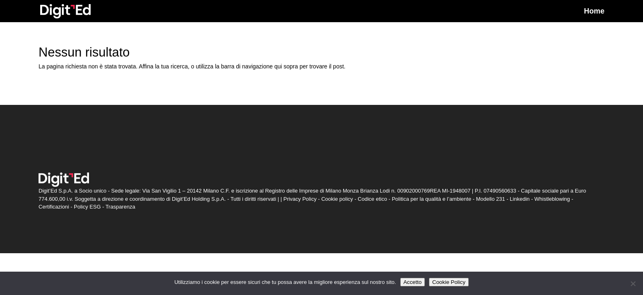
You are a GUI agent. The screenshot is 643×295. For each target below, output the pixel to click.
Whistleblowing (552, 199)
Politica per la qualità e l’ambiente (431, 199)
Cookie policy (337, 199)
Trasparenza (120, 207)
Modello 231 (490, 199)
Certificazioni (54, 207)
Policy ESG (87, 207)
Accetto (413, 282)
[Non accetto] (633, 283)
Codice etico (372, 199)
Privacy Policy (300, 199)
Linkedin (519, 199)
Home (594, 11)
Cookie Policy (448, 282)
